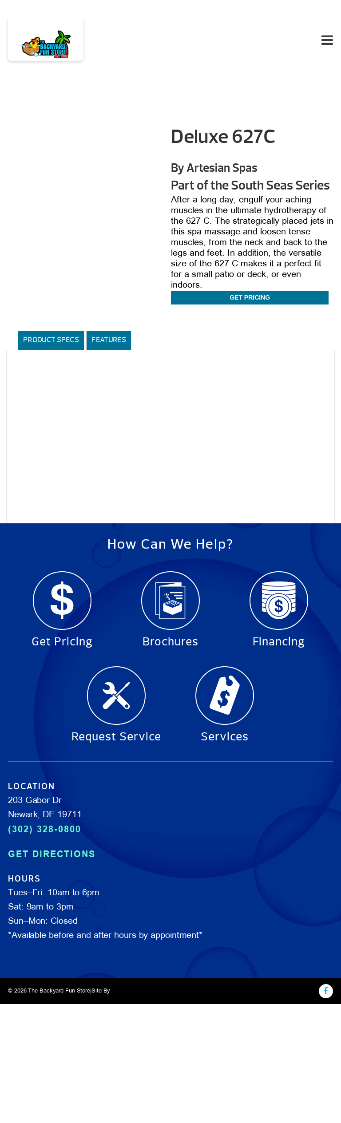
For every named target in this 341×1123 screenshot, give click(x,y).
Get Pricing (250, 297)
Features (108, 340)
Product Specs (51, 340)
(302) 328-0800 (44, 829)
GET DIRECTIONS (51, 854)
